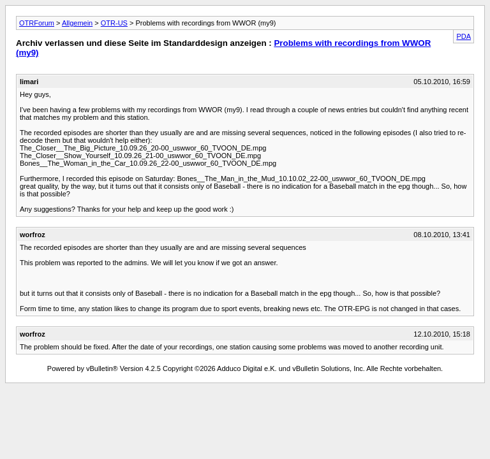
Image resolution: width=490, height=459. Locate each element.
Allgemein (77, 23)
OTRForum (36, 23)
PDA (463, 36)
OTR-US (114, 23)
